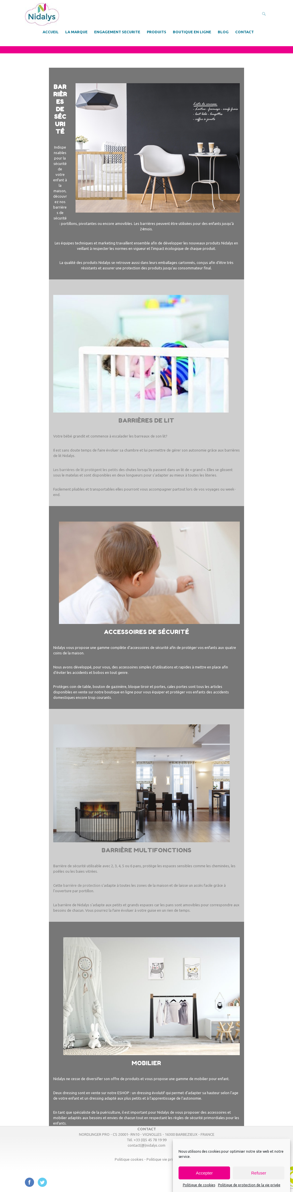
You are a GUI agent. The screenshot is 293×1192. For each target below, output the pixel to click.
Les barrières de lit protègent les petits (85, 470)
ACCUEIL (51, 32)
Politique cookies (129, 1159)
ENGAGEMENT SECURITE (117, 32)
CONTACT (244, 32)
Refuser (258, 1172)
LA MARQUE (76, 32)
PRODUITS (156, 32)
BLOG (223, 32)
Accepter (204, 1172)
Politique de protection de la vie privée (249, 1185)
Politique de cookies (199, 1185)
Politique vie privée (162, 1159)
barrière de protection (81, 885)
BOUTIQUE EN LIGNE (192, 32)
